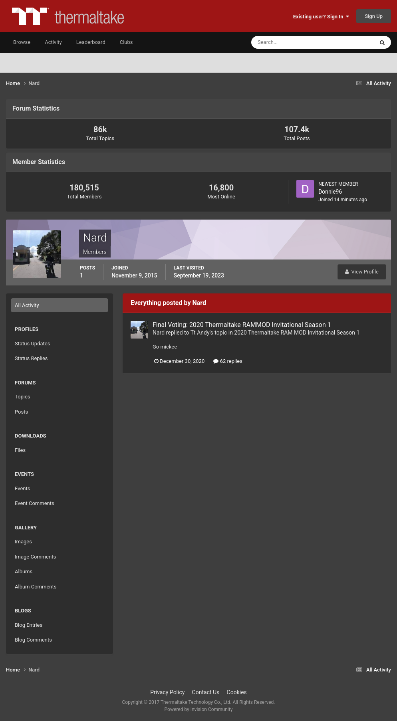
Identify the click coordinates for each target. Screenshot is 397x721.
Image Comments (35, 557)
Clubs (126, 42)
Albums (23, 571)
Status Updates (32, 344)
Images (23, 542)
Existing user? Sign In (321, 17)
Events (22, 488)
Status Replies (31, 358)
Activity (53, 42)
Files (20, 450)
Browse (21, 42)
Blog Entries (28, 625)
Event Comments (34, 503)
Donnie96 (330, 191)
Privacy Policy (167, 692)
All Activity (27, 305)
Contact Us (206, 692)
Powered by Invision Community (199, 709)
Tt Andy (200, 332)
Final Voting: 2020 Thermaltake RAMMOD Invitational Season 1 (242, 325)
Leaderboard (90, 42)
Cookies (237, 692)
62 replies (227, 361)
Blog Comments (33, 640)
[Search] (288, 42)
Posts (21, 412)
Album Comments (35, 587)
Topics (22, 397)
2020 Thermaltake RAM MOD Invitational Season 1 (296, 332)
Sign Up (374, 16)
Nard (159, 332)
